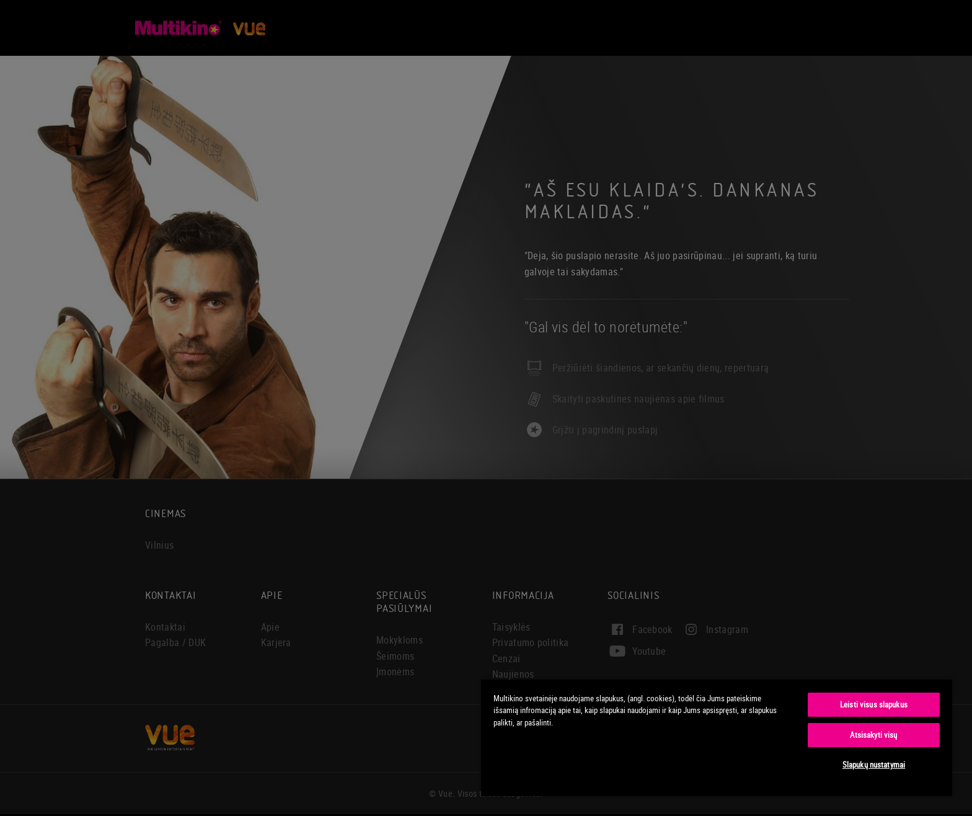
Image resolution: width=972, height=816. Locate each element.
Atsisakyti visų (873, 734)
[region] (716, 737)
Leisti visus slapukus (874, 704)
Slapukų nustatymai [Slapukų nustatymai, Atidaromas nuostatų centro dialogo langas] (873, 764)
